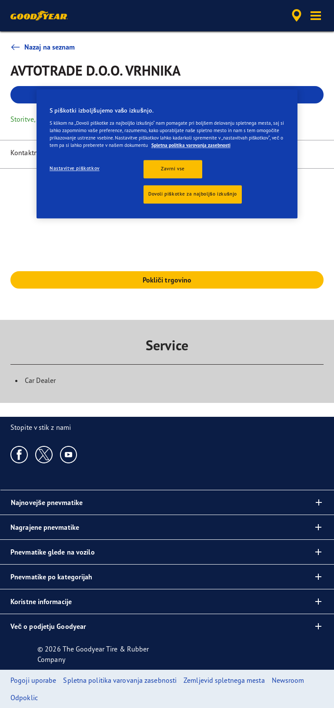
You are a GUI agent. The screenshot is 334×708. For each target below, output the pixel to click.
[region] (167, 154)
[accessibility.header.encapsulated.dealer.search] (295, 15)
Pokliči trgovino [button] (167, 280)
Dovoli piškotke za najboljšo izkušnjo (192, 194)
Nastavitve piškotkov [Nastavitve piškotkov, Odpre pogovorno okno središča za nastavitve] (75, 169)
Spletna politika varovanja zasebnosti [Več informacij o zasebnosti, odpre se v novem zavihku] (190, 146)
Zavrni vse (173, 169)
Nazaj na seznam (42, 47)
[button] (316, 15)
